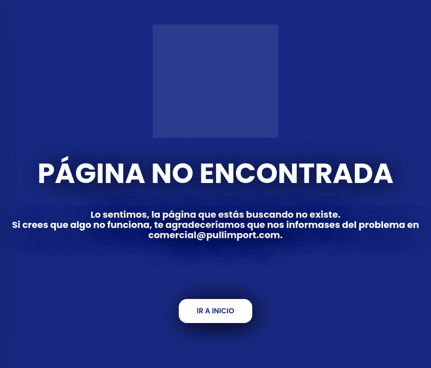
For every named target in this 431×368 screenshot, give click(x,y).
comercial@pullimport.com (214, 234)
